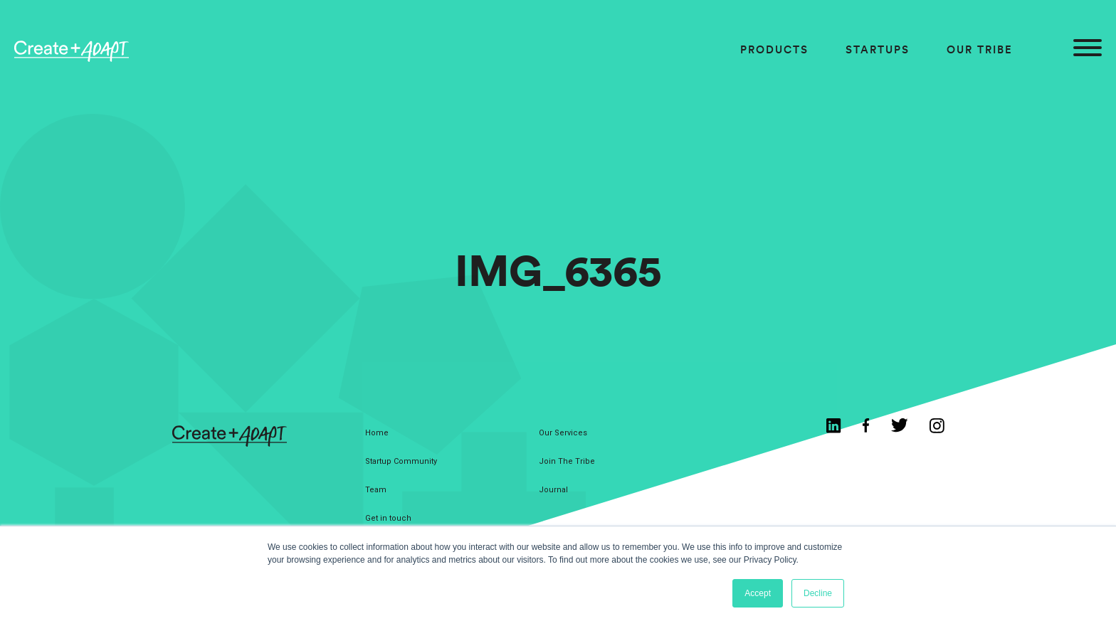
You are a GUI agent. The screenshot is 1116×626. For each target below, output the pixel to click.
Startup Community (401, 461)
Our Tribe (980, 49)
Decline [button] (818, 593)
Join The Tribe (567, 461)
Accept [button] (757, 593)
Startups (878, 49)
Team (375, 489)
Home (377, 432)
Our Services (563, 432)
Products (774, 49)
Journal (553, 489)
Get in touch (388, 518)
